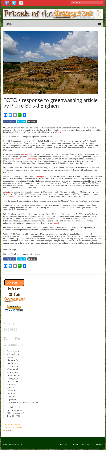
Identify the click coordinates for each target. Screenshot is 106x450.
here (59, 132)
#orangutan (12, 378)
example (56, 223)
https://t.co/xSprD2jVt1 (26, 402)
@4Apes (11, 402)
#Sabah (14, 369)
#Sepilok (11, 393)
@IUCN (11, 387)
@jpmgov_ (12, 399)
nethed (8, 430)
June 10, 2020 (13, 416)
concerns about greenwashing (25, 159)
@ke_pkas (12, 396)
